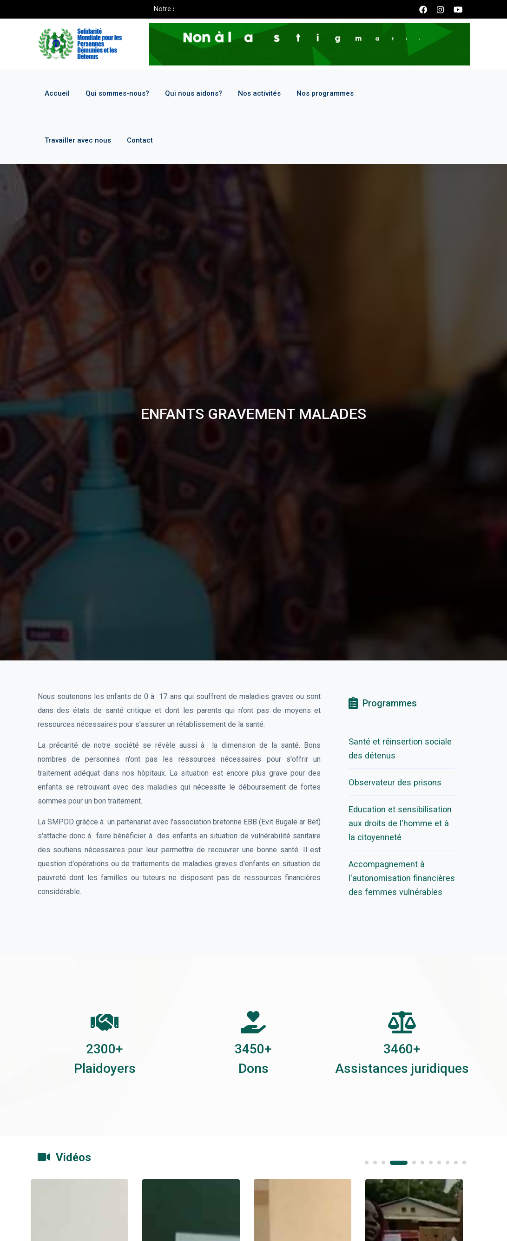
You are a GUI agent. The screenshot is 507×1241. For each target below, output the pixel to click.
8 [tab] (439, 1162)
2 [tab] (375, 1162)
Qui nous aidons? (193, 93)
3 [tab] (383, 1162)
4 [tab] (399, 1163)
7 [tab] (431, 1162)
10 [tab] (456, 1162)
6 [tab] (422, 1162)
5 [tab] (414, 1162)
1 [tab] (367, 1162)
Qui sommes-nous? (117, 93)
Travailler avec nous (78, 140)
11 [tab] (464, 1162)
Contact (140, 140)
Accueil (57, 93)
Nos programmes (325, 93)
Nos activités (259, 93)
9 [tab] (447, 1162)
